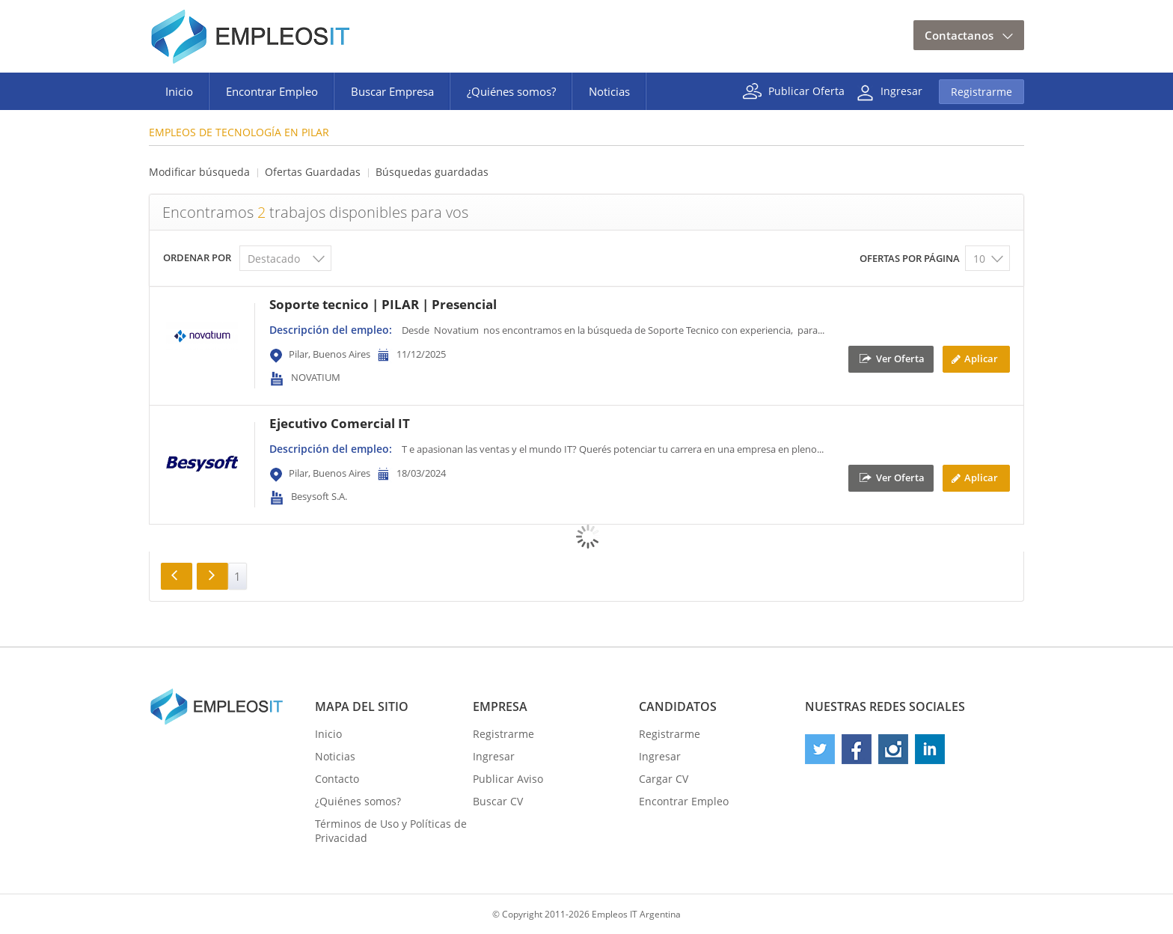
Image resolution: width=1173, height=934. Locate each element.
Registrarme (981, 92)
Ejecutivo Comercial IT (339, 423)
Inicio (179, 91)
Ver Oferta (900, 357)
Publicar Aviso (508, 779)
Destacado (274, 258)
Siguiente (212, 576)
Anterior (176, 576)
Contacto (337, 779)
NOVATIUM (315, 377)
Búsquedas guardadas (432, 172)
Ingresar (901, 90)
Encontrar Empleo (272, 91)
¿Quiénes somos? (511, 91)
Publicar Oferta (806, 90)
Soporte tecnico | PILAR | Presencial (383, 304)
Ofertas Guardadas (313, 172)
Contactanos (959, 35)
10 (979, 258)
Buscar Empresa (392, 91)
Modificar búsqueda (199, 172)
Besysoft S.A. (319, 496)
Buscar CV (498, 801)
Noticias (609, 91)
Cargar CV (663, 779)
